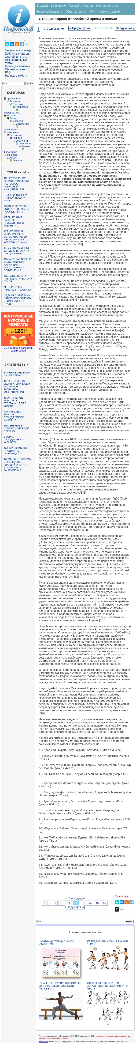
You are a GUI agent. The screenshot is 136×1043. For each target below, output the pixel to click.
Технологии (25, 143)
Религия (17, 138)
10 (61, 903)
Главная (42, 5)
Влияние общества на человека (17, 374)
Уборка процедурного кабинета (14, 439)
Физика (25, 146)
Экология (18, 160)
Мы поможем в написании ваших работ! (18, 349)
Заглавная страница (18, 50)
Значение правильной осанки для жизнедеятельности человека (60, 986)
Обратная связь (15, 69)
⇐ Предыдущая (80, 28)
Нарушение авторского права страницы (111, 1036)
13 (82, 903)
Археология (13, 98)
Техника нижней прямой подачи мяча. (15, 198)
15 (97, 903)
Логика (13, 118)
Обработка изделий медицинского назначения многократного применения (17, 265)
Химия (13, 157)
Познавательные (107, 5)
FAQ (8, 72)
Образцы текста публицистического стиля (18, 278)
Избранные (58, 5)
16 (104, 903)
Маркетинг (18, 121)
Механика (12, 132)
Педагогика (16, 135)
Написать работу (16, 75)
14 (90, 903)
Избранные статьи (17, 53)
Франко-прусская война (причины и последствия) (16, 209)
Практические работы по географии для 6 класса (15, 401)
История (11, 115)
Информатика (11, 112)
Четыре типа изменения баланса (17, 288)
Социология (22, 140)
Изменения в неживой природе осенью (16, 428)
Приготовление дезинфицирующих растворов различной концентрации (17, 184)
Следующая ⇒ (74, 907)
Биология (15, 101)
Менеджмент (11, 129)
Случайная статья (16, 56)
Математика (22, 123)
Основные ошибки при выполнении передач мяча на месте (107, 986)
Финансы (12, 154)
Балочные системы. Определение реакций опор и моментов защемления (18, 465)
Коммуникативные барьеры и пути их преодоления (17, 251)
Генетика (18, 104)
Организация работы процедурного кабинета (14, 221)
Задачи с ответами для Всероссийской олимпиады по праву (18, 299)
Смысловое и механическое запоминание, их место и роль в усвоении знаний (16, 237)
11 (68, 903)
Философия (10, 152)
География (22, 106)
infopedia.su (43, 1042)
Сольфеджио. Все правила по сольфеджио (16, 451)
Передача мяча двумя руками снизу (107, 943)
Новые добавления (17, 66)
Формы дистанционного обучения (56, 943)
